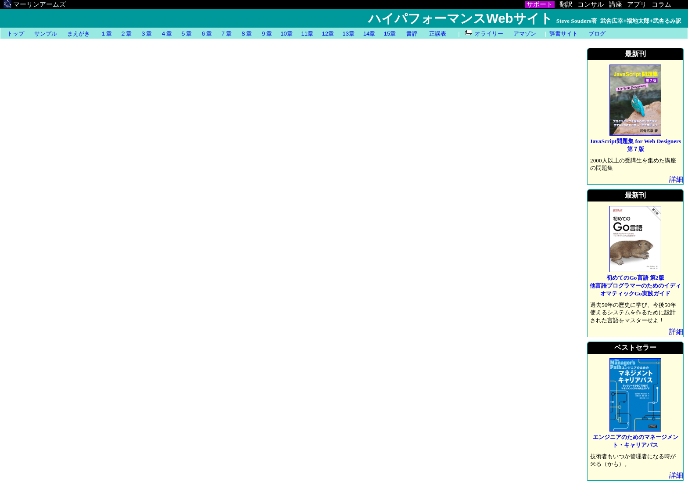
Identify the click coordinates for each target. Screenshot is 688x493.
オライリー (489, 33)
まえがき (78, 33)
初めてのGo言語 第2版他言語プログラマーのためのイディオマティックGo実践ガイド (635, 285)
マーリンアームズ (35, 4)
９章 (266, 33)
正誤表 (437, 33)
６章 (206, 33)
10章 (286, 33)
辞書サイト (563, 33)
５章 (186, 33)
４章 (166, 33)
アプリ (637, 4)
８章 (246, 33)
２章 (126, 33)
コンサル (590, 4)
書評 (412, 33)
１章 (106, 33)
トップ (15, 33)
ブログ (597, 33)
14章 (369, 33)
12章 (328, 33)
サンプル (45, 33)
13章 (349, 33)
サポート (540, 4)
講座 (615, 4)
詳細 (676, 179)
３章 (146, 33)
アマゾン (524, 33)
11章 (307, 33)
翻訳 (566, 4)
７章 (226, 33)
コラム (661, 4)
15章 (390, 33)
